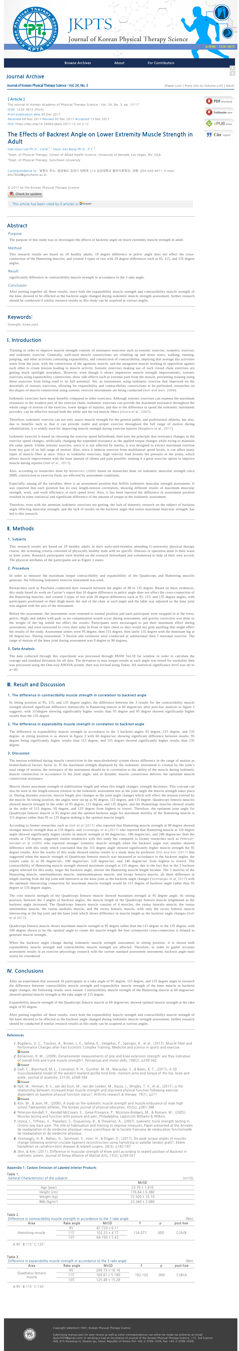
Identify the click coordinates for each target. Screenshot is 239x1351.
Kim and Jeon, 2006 (160, 390)
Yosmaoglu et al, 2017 (168, 878)
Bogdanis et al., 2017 (155, 428)
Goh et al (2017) (82, 825)
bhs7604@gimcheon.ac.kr (27, 174)
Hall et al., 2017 (57, 463)
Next (229, 85)
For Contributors (161, 63)
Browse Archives (78, 63)
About (119, 63)
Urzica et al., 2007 (135, 411)
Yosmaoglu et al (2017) (100, 829)
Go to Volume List (208, 85)
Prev (187, 85)
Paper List (173, 85)
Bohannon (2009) (82, 470)
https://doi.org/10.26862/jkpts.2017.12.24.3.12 (52, 123)
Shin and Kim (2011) (172, 852)
